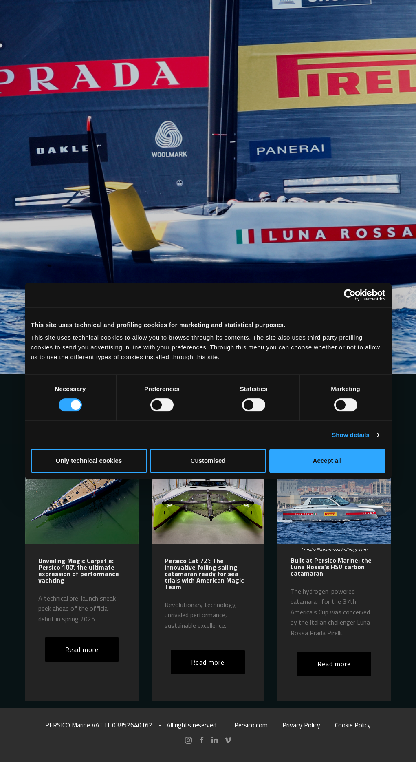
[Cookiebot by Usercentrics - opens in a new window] (349, 295)
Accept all (327, 460)
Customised (208, 460)
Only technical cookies (89, 460)
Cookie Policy (353, 725)
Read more (82, 649)
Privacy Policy (301, 725)
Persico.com (251, 725)
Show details (351, 434)
